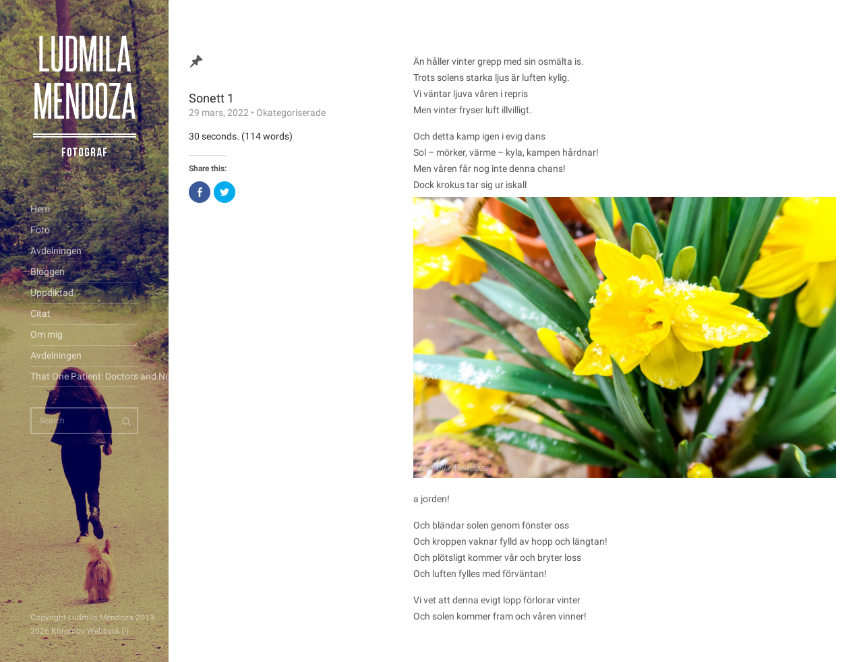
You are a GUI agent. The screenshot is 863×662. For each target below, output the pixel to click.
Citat (40, 313)
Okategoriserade (291, 112)
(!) (125, 631)
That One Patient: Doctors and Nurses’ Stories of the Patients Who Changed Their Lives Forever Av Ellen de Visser (84, 376)
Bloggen (47, 271)
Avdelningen (56, 250)
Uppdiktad (51, 292)
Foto (40, 229)
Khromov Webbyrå (85, 631)
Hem (40, 209)
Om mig (46, 334)
